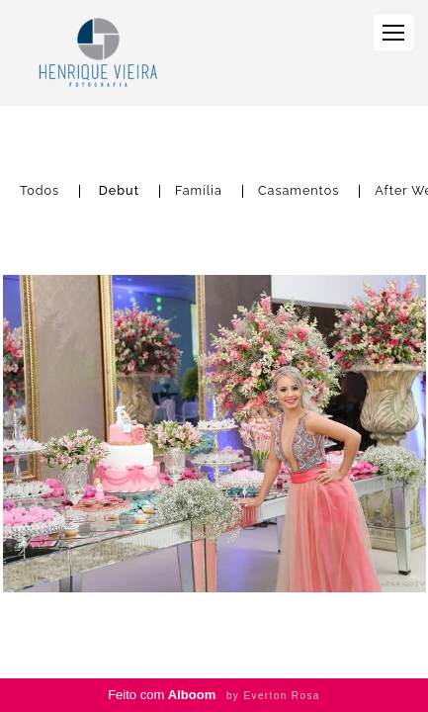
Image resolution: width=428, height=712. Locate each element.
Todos (39, 191)
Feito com (214, 694)
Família (198, 191)
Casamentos (298, 191)
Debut (119, 191)
